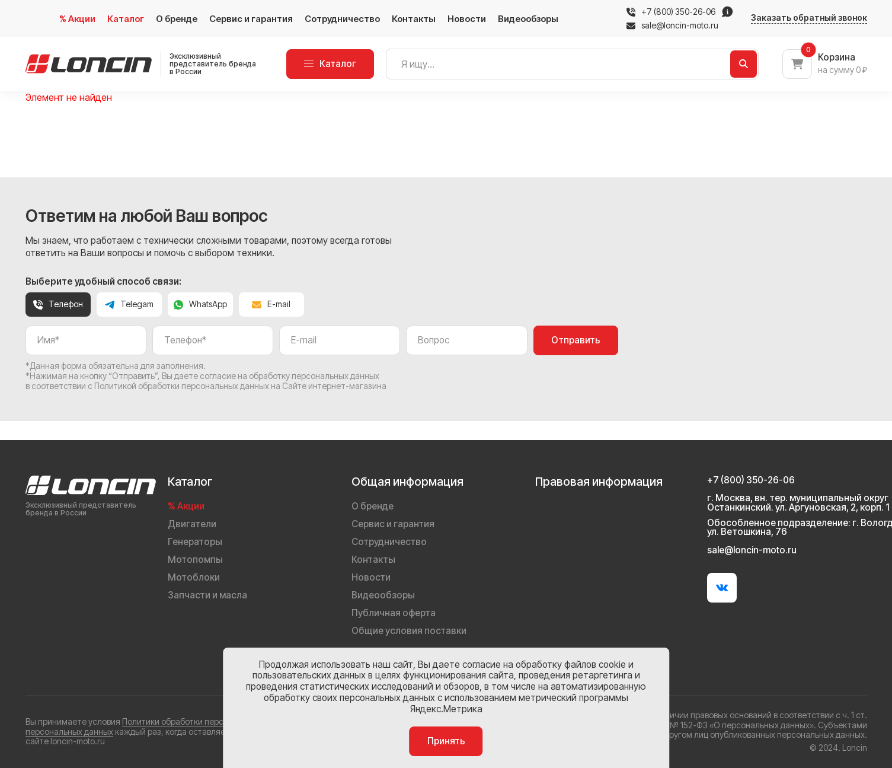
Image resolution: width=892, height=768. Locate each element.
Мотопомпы (195, 559)
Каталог (125, 18)
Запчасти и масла (207, 595)
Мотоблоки (194, 577)
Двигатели (192, 524)
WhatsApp (200, 304)
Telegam (129, 304)
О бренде (176, 18)
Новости (466, 18)
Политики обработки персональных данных (207, 721)
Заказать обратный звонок (809, 18)
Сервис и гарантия (251, 18)
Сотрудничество (342, 18)
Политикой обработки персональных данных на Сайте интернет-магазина (240, 386)
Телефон (58, 304)
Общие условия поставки (408, 630)
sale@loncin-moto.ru (672, 25)
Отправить (575, 340)
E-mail (271, 304)
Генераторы (195, 541)
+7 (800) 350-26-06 (678, 12)
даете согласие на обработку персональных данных (276, 376)
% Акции (77, 18)
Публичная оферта (393, 613)
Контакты (414, 18)
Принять (446, 741)
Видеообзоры (528, 18)
